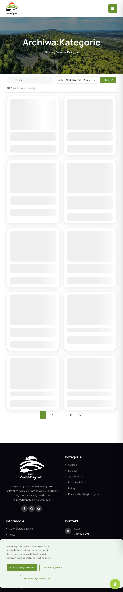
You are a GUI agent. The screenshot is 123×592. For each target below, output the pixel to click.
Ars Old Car (75, 394)
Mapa (12, 534)
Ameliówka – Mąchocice (28, 394)
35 (72, 414)
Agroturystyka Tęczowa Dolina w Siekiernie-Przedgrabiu (85, 202)
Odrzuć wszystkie (52, 567)
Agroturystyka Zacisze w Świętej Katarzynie (29, 332)
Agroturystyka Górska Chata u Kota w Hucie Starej (89, 136)
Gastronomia (75, 476)
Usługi (71, 488)
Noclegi (72, 470)
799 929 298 (82, 533)
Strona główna (53, 52)
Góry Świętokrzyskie (21, 528)
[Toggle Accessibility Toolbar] (115, 584)
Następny (80, 415)
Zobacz (33, 148)
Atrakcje (73, 464)
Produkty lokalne (77, 482)
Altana (72, 330)
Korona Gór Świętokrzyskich (84, 494)
